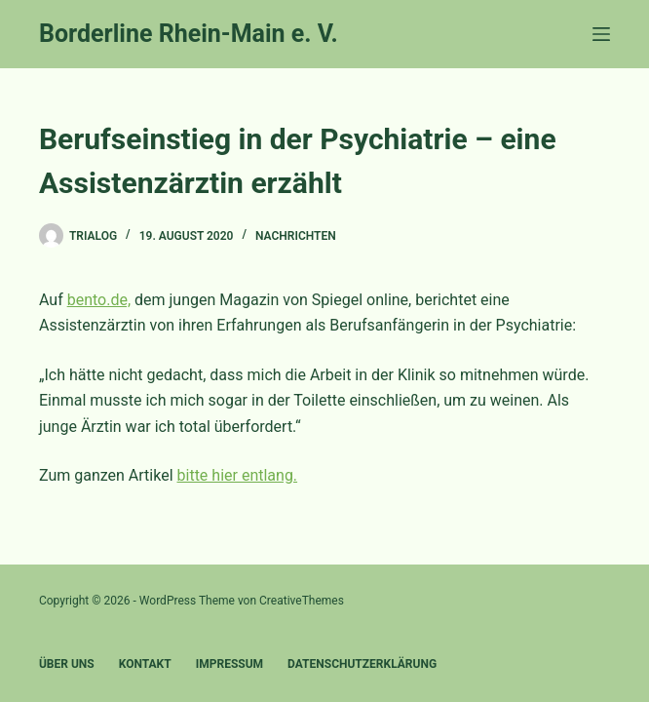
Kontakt (145, 664)
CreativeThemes (301, 600)
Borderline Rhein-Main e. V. (188, 34)
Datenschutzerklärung (362, 664)
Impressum (229, 664)
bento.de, (99, 300)
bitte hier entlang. (237, 475)
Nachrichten (295, 236)
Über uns (67, 664)
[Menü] (601, 34)
